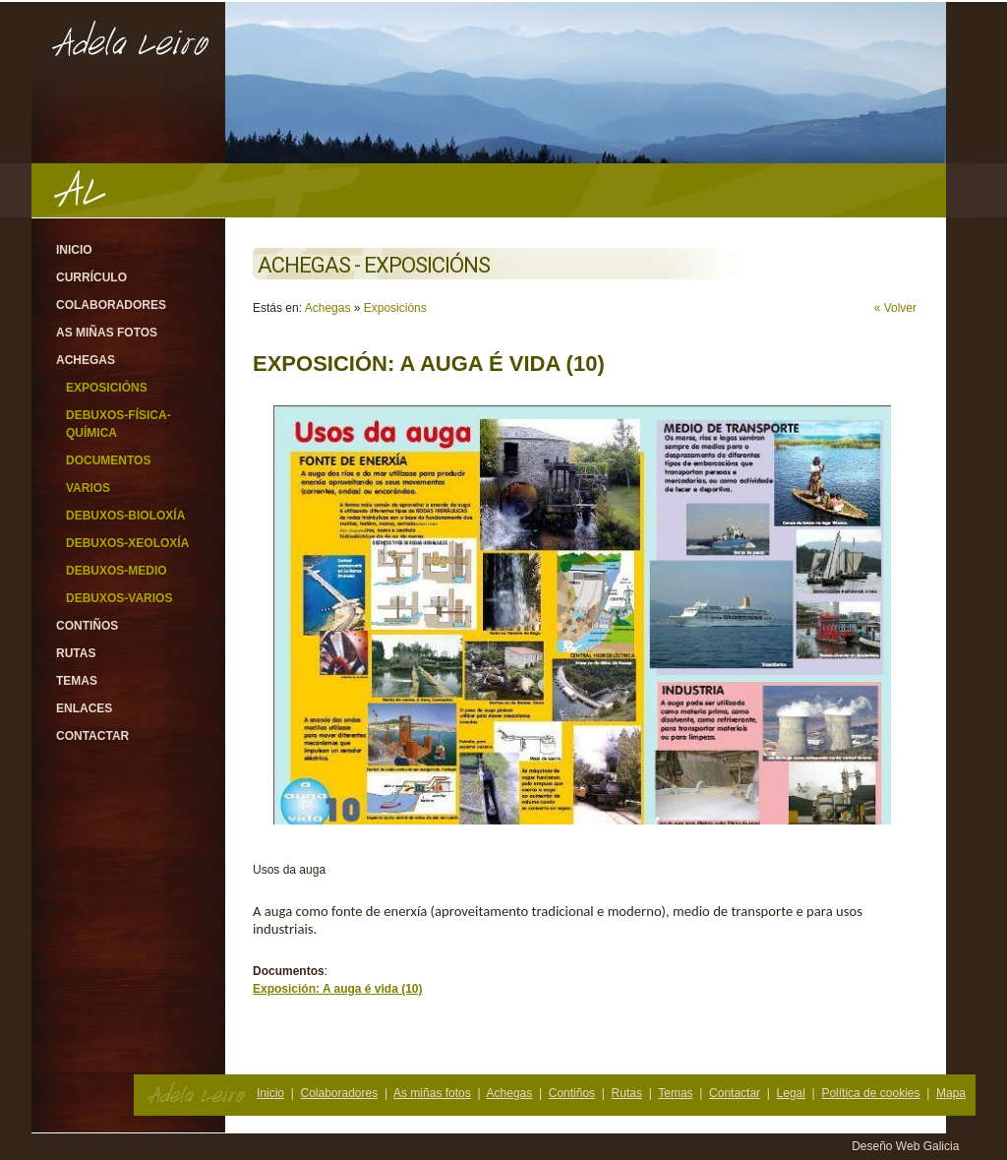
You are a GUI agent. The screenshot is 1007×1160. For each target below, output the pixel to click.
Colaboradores (111, 305)
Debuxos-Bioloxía (125, 515)
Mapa (951, 1093)
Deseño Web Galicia (907, 1146)
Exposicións (107, 388)
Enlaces (84, 708)
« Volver (895, 308)
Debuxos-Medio (116, 571)
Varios (88, 488)
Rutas (75, 653)
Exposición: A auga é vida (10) (338, 989)
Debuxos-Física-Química (118, 424)
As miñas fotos (106, 332)
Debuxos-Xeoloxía (127, 543)
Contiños (87, 626)
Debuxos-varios (119, 598)
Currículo (91, 277)
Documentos (108, 460)
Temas (76, 681)
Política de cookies (870, 1093)
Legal (791, 1093)
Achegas (85, 360)
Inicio (74, 250)
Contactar (92, 736)
